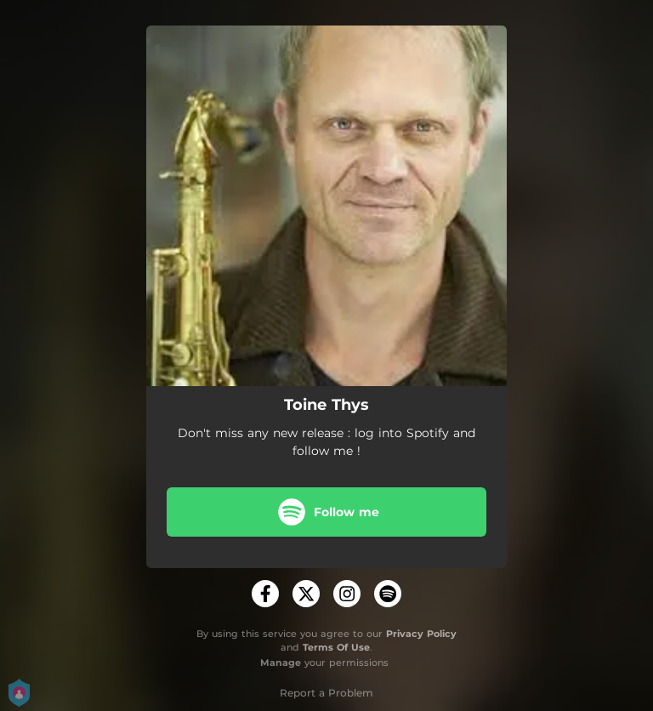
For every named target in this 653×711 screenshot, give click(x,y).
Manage (280, 662)
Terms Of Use (336, 647)
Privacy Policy (421, 634)
